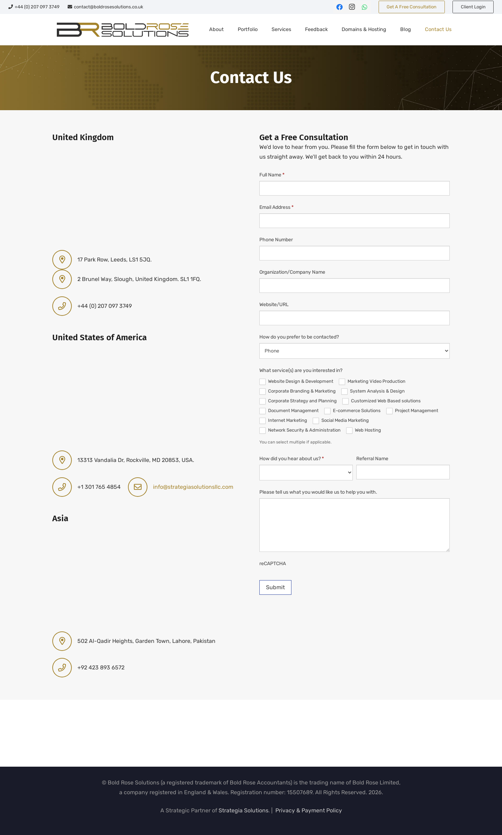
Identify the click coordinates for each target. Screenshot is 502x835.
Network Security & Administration (300, 430)
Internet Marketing (283, 421)
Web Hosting (363, 430)
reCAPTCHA (272, 564)
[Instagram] (352, 7)
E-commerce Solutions (352, 411)
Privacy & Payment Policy (308, 810)
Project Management (412, 411)
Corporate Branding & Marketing (297, 391)
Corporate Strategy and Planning (298, 401)
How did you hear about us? (291, 459)
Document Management (289, 411)
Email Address (276, 207)
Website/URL (274, 305)
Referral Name (372, 459)
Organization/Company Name (292, 272)
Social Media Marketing (341, 421)
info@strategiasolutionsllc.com (193, 487)
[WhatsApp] (364, 7)
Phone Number (276, 240)
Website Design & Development (296, 382)
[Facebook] (339, 7)
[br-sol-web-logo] (121, 29)
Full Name (271, 175)
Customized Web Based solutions (381, 401)
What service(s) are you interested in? (300, 370)
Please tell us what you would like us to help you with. (318, 492)
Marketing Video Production (372, 382)
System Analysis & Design (373, 391)
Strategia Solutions (243, 810)
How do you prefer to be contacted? (299, 337)
